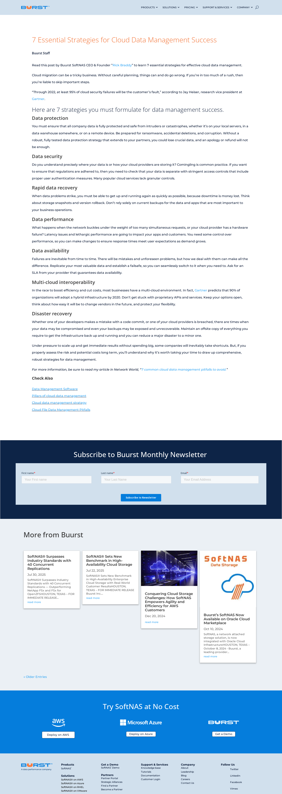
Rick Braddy (122, 65)
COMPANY (243, 7)
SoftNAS (66, 768)
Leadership (187, 771)
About (184, 767)
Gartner (38, 99)
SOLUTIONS (169, 7)
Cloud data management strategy (59, 403)
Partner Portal (109, 778)
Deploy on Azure (141, 734)
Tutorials (146, 771)
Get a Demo (223, 734)
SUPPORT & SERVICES (216, 7)
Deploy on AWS (58, 735)
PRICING (189, 7)
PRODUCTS (148, 7)
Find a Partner (109, 785)
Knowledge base (151, 767)
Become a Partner (112, 789)
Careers (185, 779)
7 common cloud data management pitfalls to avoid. (183, 369)
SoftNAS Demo (110, 767)
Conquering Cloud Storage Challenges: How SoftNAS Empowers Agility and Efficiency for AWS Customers (169, 602)
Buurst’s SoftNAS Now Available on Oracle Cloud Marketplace (227, 619)
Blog (183, 775)
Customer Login (150, 779)
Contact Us (187, 782)
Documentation (150, 775)
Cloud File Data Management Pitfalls (61, 410)
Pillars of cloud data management (59, 396)
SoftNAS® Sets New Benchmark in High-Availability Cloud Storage (109, 560)
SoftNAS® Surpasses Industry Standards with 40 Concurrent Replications (49, 562)
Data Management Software (55, 389)
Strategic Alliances (111, 781)
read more (34, 602)
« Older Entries (35, 677)
